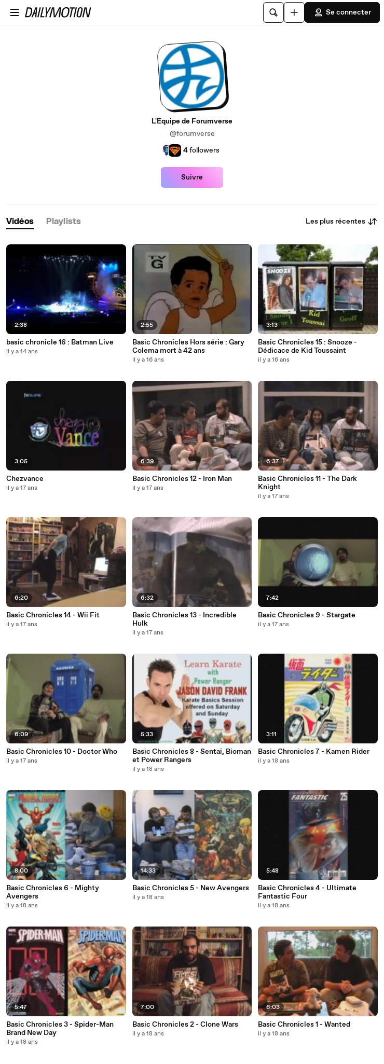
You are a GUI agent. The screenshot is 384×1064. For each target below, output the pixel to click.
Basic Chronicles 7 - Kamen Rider (313, 752)
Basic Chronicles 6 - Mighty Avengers (52, 892)
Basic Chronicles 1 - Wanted (304, 1024)
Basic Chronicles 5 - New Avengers (190, 888)
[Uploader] (294, 12)
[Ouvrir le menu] (14, 12)
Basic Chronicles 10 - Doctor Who (61, 752)
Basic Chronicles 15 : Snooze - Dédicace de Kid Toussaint (307, 346)
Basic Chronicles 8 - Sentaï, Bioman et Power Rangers (191, 756)
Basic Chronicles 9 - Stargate (306, 615)
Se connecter (342, 12)
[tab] (20, 221)
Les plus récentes (342, 221)
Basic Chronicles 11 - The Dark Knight (307, 483)
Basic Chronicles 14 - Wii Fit (53, 615)
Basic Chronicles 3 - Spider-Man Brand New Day (60, 1028)
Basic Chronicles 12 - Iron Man (182, 479)
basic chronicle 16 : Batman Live (60, 342)
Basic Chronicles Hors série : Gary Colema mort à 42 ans (188, 346)
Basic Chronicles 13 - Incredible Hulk (184, 619)
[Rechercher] (273, 12)
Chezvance (25, 479)
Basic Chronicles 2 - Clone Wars (185, 1024)
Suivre (192, 177)
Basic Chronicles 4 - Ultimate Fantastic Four (307, 892)
